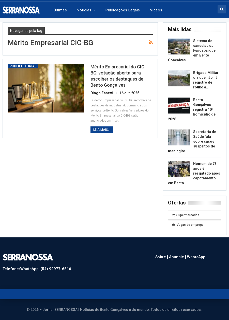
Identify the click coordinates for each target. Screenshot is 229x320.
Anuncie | (178, 257)
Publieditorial (22, 66)
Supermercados (185, 215)
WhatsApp (196, 257)
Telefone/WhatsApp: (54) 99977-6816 (37, 269)
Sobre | (162, 257)
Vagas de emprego (188, 225)
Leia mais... (101, 129)
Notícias (84, 10)
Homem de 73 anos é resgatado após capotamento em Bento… (194, 173)
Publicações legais (122, 10)
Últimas (60, 10)
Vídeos (156, 10)
